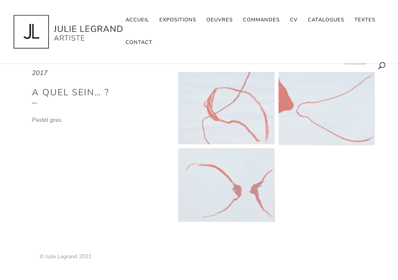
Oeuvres (219, 20)
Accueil (137, 20)
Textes (364, 20)
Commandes (261, 20)
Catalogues (326, 20)
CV (294, 20)
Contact (139, 43)
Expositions (177, 20)
